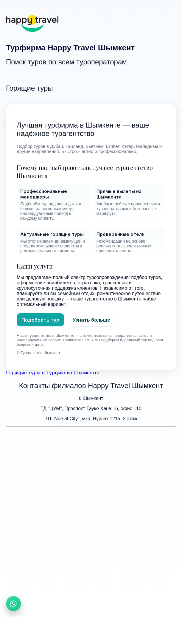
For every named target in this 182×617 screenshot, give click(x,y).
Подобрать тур (40, 320)
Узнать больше (91, 320)
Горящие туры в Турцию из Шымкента (52, 373)
